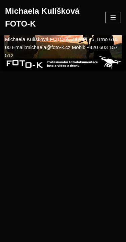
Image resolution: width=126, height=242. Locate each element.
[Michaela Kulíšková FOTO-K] (50, 18)
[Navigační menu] (113, 17)
